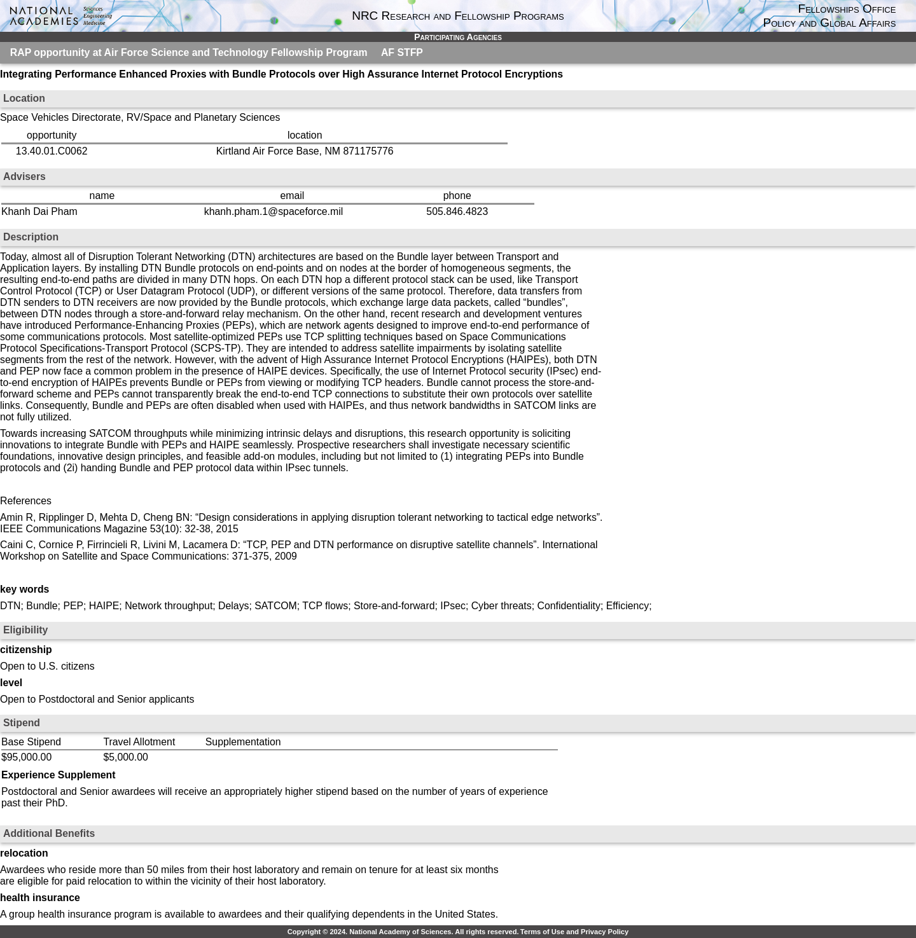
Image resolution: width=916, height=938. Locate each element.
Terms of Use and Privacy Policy (574, 931)
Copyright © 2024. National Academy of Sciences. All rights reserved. (403, 931)
